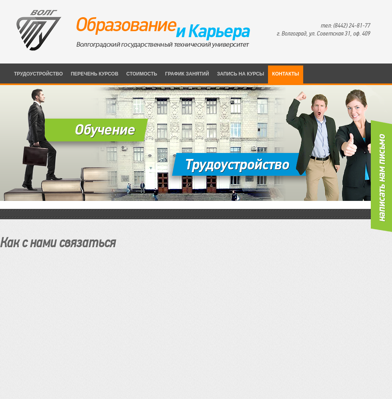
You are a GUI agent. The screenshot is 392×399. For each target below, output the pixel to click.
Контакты (285, 74)
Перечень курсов (94, 74)
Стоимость (141, 74)
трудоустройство (38, 74)
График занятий (187, 74)
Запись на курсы (240, 74)
